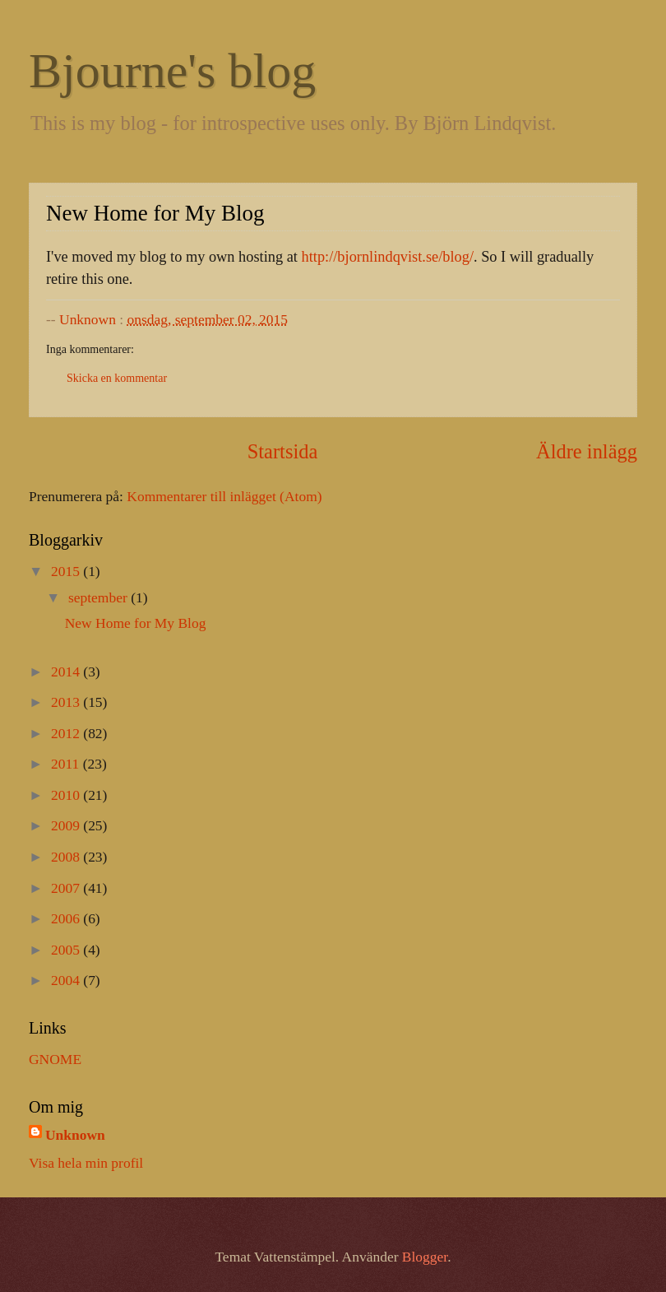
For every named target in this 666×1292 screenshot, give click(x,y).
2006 (67, 918)
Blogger (424, 1256)
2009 (67, 825)
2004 (67, 980)
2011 (67, 763)
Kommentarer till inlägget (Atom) (224, 496)
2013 (67, 702)
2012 (67, 733)
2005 (67, 949)
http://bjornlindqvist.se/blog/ (388, 257)
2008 (67, 856)
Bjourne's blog (172, 71)
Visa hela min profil (86, 1163)
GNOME (55, 1059)
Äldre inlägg (586, 451)
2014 (67, 671)
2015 (67, 571)
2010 (67, 795)
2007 (67, 888)
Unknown (75, 1135)
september (99, 597)
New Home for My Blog (135, 623)
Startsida (282, 451)
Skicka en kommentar (117, 378)
